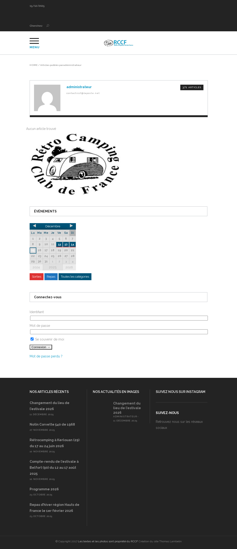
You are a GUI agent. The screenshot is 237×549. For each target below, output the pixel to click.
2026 (69, 267)
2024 (36, 267)
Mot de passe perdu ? (46, 356)
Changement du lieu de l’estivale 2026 (127, 407)
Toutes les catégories (75, 276)
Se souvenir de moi (47, 339)
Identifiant (37, 312)
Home (34, 65)
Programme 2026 (44, 489)
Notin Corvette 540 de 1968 (52, 424)
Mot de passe (40, 325)
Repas (51, 276)
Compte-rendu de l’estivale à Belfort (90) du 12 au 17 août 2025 (54, 467)
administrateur (125, 416)
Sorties (36, 276)
